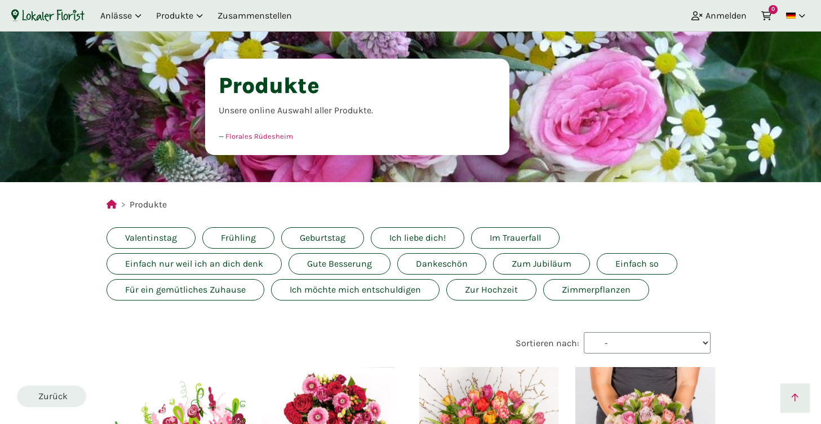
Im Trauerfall (515, 237)
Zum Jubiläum (541, 263)
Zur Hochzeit (491, 289)
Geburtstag (322, 237)
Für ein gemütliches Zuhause (185, 289)
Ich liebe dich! (417, 237)
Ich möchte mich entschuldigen (355, 289)
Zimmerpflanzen (596, 289)
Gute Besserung (339, 263)
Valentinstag (151, 237)
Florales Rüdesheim (259, 136)
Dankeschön (442, 263)
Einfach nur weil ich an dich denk (194, 263)
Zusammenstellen (255, 15)
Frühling (238, 237)
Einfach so (637, 263)
